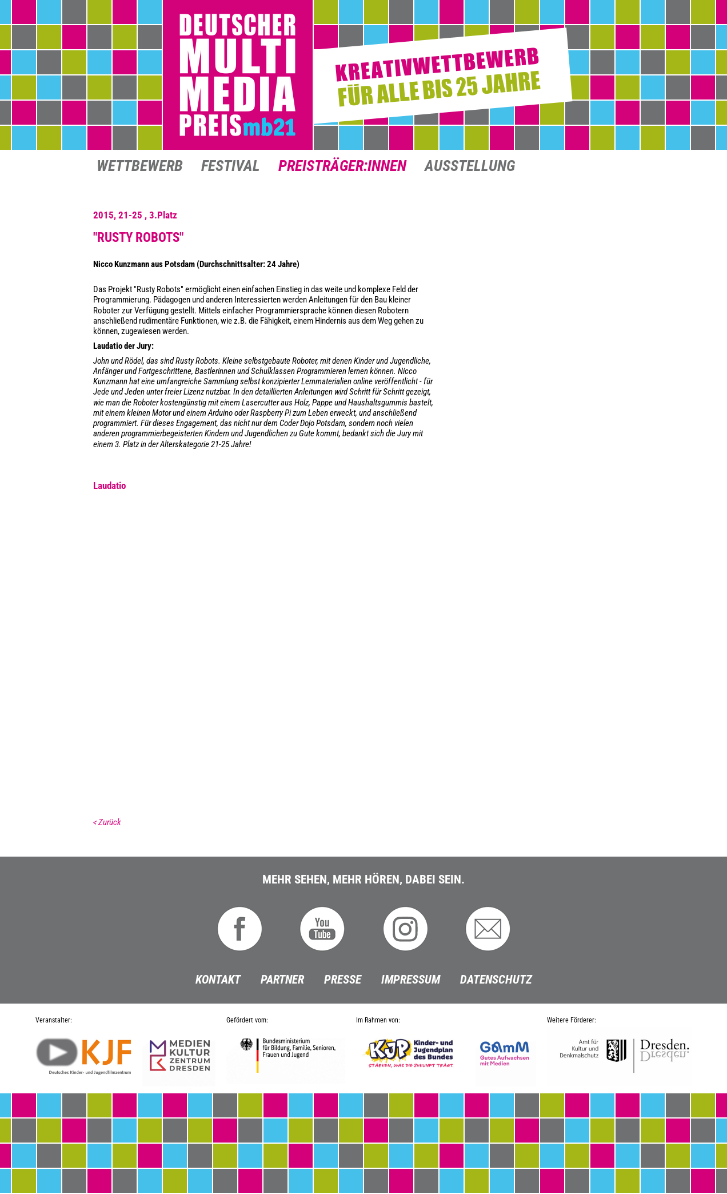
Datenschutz (496, 979)
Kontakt (218, 979)
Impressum (410, 979)
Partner (282, 979)
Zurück (109, 822)
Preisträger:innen (342, 167)
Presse (342, 979)
